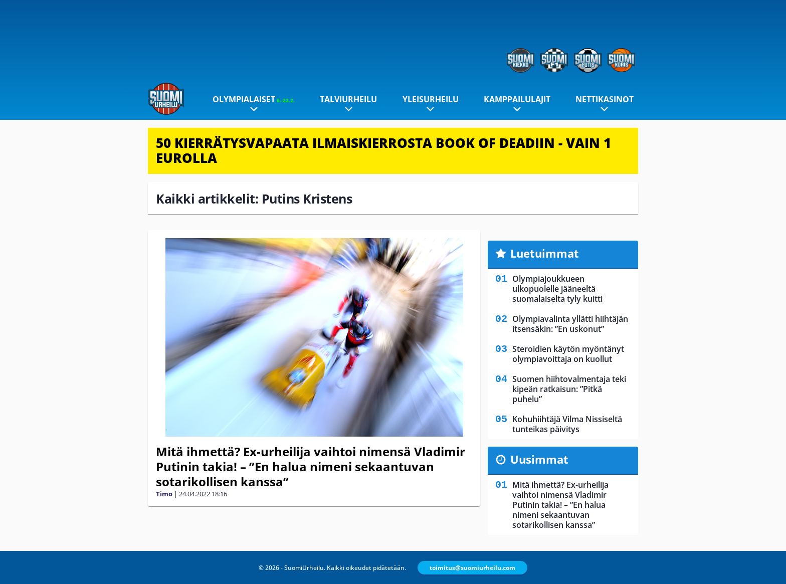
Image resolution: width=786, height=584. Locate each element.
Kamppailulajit (517, 99)
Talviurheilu (348, 99)
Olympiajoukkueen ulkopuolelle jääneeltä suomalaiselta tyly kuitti (557, 288)
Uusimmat (539, 459)
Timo (164, 493)
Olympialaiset (254, 99)
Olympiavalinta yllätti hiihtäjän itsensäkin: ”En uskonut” (570, 323)
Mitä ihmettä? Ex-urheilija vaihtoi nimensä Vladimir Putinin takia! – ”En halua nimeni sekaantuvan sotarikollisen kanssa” (310, 466)
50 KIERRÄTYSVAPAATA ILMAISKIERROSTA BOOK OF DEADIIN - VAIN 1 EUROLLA (383, 150)
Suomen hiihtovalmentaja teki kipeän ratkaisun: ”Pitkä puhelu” (569, 389)
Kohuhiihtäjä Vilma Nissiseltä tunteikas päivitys (567, 424)
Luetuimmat (544, 253)
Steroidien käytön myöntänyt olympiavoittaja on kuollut (568, 353)
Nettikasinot (604, 99)
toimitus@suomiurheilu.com (472, 567)
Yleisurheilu (431, 99)
